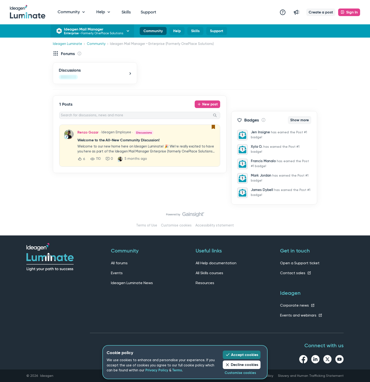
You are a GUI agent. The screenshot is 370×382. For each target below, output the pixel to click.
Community (153, 32)
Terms (177, 370)
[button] (320, 12)
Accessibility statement (214, 225)
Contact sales (295, 273)
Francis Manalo (263, 161)
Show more (299, 120)
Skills (126, 12)
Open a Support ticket (300, 263)
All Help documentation (216, 263)
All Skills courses (209, 273)
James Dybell (262, 190)
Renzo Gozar (87, 132)
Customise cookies (176, 225)
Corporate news (297, 305)
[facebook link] (303, 360)
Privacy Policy (156, 370)
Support (148, 12)
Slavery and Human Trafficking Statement (311, 376)
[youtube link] (339, 360)
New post (210, 104)
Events (117, 273)
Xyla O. (256, 146)
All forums (119, 263)
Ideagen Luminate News (132, 283)
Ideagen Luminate (67, 44)
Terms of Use (146, 225)
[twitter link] (327, 360)
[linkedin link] (315, 360)
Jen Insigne (260, 132)
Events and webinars (301, 315)
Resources (205, 283)
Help (177, 32)
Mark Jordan (261, 175)
